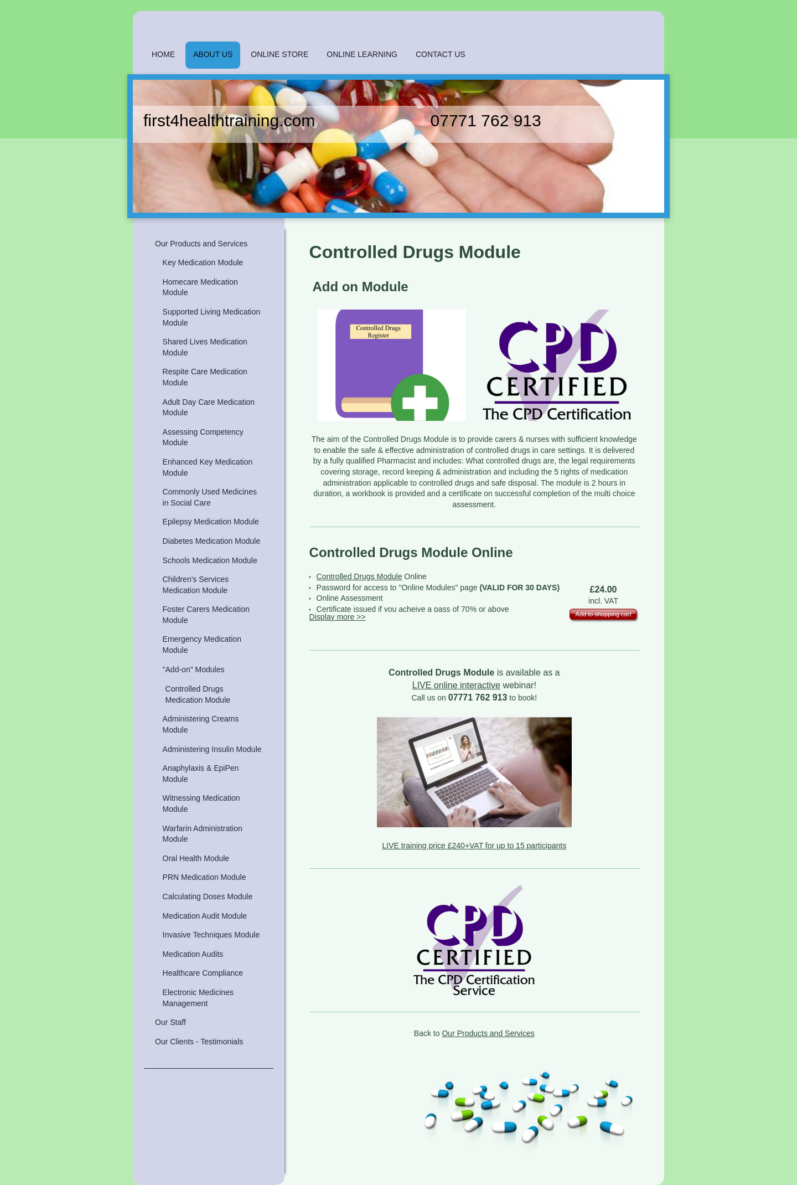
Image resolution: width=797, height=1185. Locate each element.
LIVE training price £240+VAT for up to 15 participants (474, 845)
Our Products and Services (488, 1033)
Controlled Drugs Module (359, 576)
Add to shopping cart (604, 614)
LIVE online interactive (456, 685)
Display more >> (337, 616)
